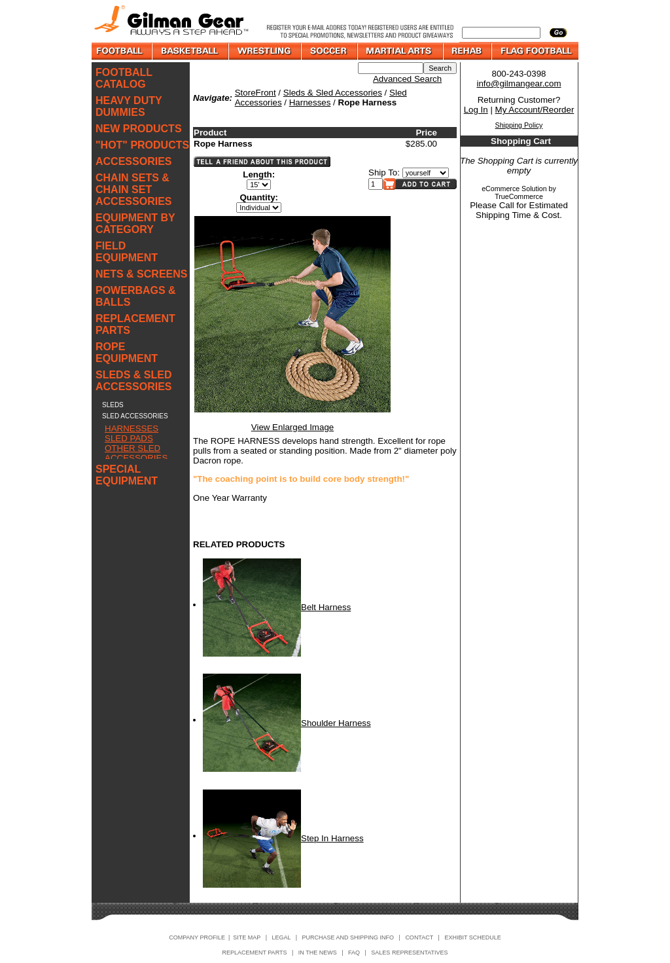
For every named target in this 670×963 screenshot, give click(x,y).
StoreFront (255, 93)
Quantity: (259, 197)
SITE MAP (246, 937)
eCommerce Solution (514, 188)
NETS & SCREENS (141, 274)
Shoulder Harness (336, 723)
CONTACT (419, 937)
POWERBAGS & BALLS (136, 296)
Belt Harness (326, 607)
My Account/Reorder (534, 110)
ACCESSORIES (133, 161)
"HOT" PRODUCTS (142, 145)
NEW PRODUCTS (139, 128)
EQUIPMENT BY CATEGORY (135, 223)
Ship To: (384, 172)
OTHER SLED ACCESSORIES (136, 453)
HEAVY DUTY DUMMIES (129, 106)
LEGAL (281, 937)
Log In (476, 110)
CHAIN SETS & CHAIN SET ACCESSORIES (133, 189)
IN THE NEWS (317, 952)
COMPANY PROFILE (197, 937)
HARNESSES (131, 428)
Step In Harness (332, 838)
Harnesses (310, 102)
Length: (259, 174)
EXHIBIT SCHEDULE (472, 937)
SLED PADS (129, 438)
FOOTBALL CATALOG (124, 78)
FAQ (354, 952)
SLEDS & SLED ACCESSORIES (133, 380)
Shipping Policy (519, 125)
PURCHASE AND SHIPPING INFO (348, 937)
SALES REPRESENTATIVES (409, 952)
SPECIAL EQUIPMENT (127, 474)
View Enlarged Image (292, 427)
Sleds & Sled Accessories (332, 93)
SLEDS (113, 405)
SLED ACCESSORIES (135, 416)
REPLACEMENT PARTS (135, 324)
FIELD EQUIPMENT (127, 251)
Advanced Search (407, 79)
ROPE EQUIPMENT (127, 352)
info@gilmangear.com (518, 83)
